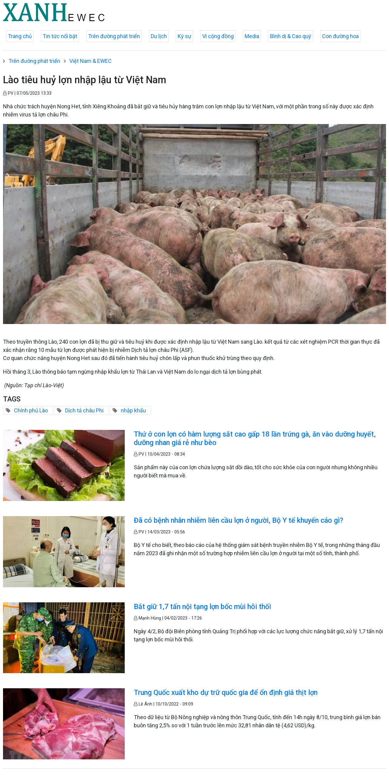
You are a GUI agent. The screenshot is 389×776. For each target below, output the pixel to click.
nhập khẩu (133, 410)
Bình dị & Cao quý (290, 36)
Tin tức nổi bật (60, 36)
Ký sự (184, 36)
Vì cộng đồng (218, 36)
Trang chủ (20, 36)
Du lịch (159, 36)
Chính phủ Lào (31, 410)
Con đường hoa (340, 36)
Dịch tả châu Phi (84, 410)
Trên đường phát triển (114, 36)
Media (252, 36)
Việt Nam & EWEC (90, 61)
